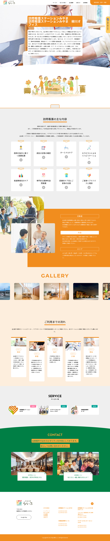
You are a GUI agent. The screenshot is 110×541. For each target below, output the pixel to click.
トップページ (46, 511)
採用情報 (45, 516)
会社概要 (45, 514)
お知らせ (45, 517)
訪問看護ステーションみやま (65, 508)
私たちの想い (46, 512)
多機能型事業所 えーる (63, 521)
